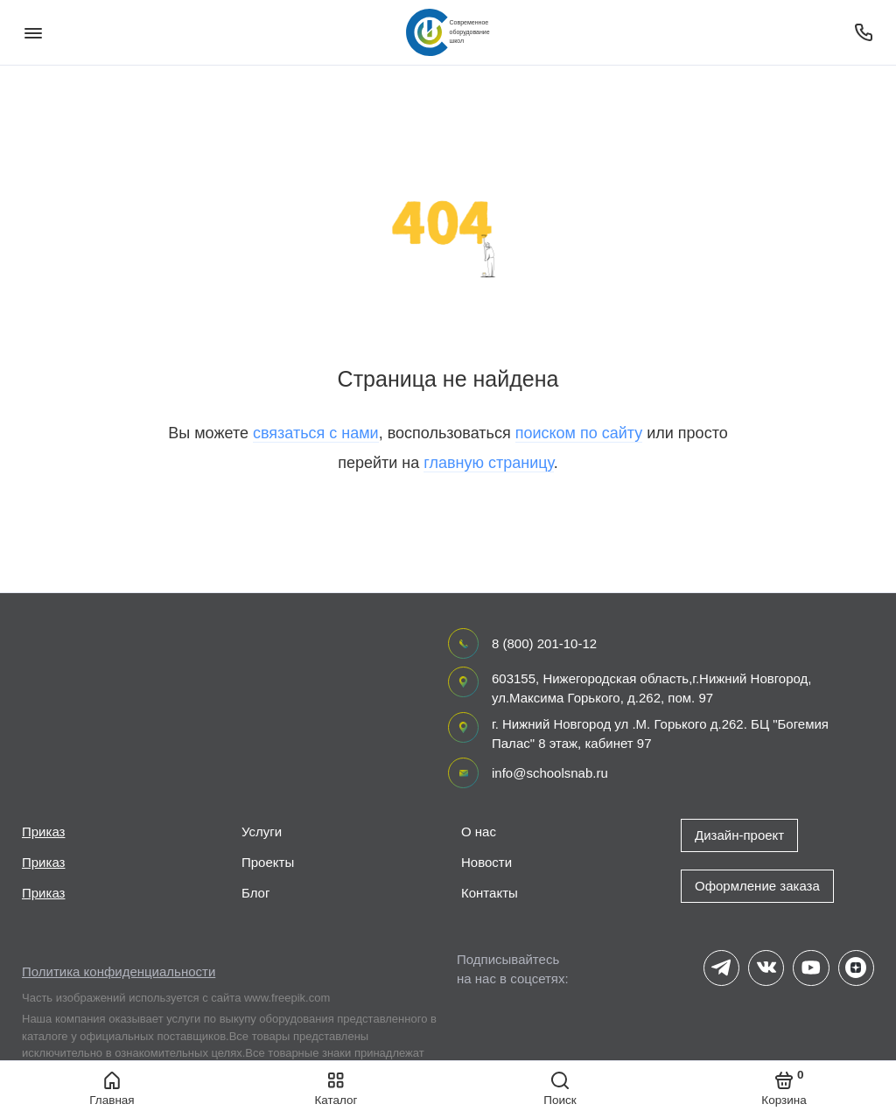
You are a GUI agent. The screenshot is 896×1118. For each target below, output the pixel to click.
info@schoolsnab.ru (550, 772)
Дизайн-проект (739, 835)
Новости (486, 862)
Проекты (268, 862)
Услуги (262, 831)
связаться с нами (316, 433)
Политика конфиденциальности (118, 971)
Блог (256, 892)
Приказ (43, 831)
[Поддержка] (863, 32)
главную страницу (488, 463)
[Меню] (33, 32)
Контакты (489, 892)
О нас (478, 831)
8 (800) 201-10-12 (544, 643)
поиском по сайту (579, 433)
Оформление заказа (757, 885)
